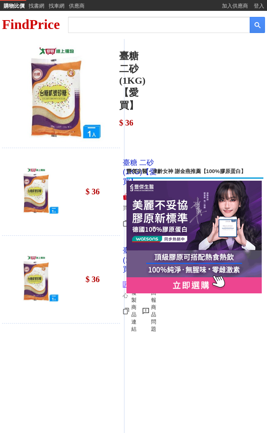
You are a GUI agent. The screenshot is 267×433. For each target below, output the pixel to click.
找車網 (56, 6)
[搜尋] (153, 24)
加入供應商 (235, 6)
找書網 (36, 6)
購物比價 (14, 6)
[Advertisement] (194, 103)
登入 (259, 6)
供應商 (77, 6)
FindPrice (31, 24)
